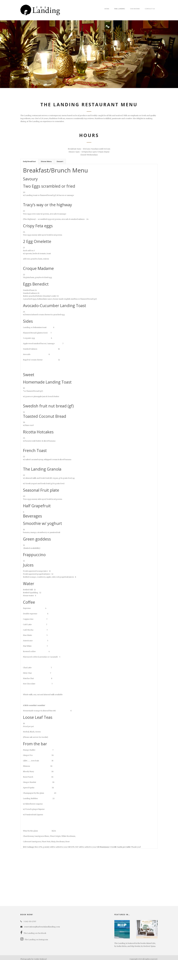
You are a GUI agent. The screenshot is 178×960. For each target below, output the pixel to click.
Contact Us (150, 9)
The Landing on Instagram (34, 936)
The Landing (119, 9)
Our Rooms (135, 9)
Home (106, 9)
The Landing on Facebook (33, 930)
